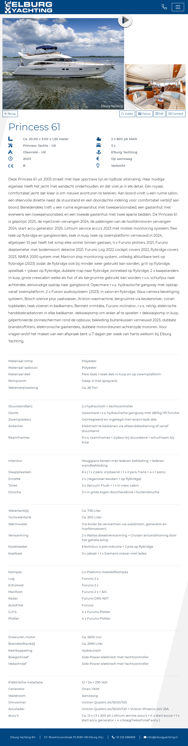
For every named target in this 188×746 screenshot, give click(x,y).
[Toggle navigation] (178, 7)
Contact (176, 113)
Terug (10, 113)
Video (127, 113)
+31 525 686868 (123, 737)
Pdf (159, 113)
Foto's (144, 113)
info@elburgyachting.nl (161, 737)
